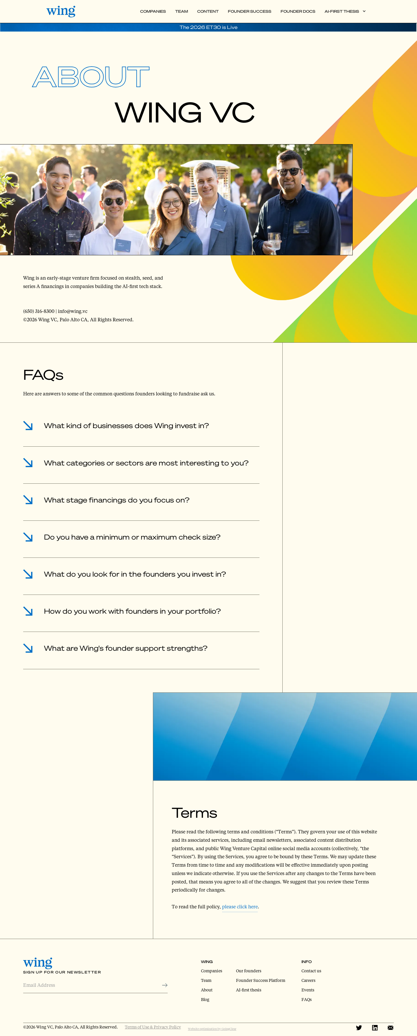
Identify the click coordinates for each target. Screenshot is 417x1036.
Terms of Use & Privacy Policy (153, 1027)
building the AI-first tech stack (128, 286)
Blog (205, 999)
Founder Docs (298, 11)
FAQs (306, 999)
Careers (308, 980)
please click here (240, 906)
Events (307, 990)
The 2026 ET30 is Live (208, 27)
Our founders (248, 970)
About (207, 990)
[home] (64, 11)
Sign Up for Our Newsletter (62, 972)
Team (181, 11)
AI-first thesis (248, 990)
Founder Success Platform (260, 980)
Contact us (311, 970)
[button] (345, 11)
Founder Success (249, 11)
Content (208, 11)
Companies (153, 11)
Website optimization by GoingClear (212, 1029)
